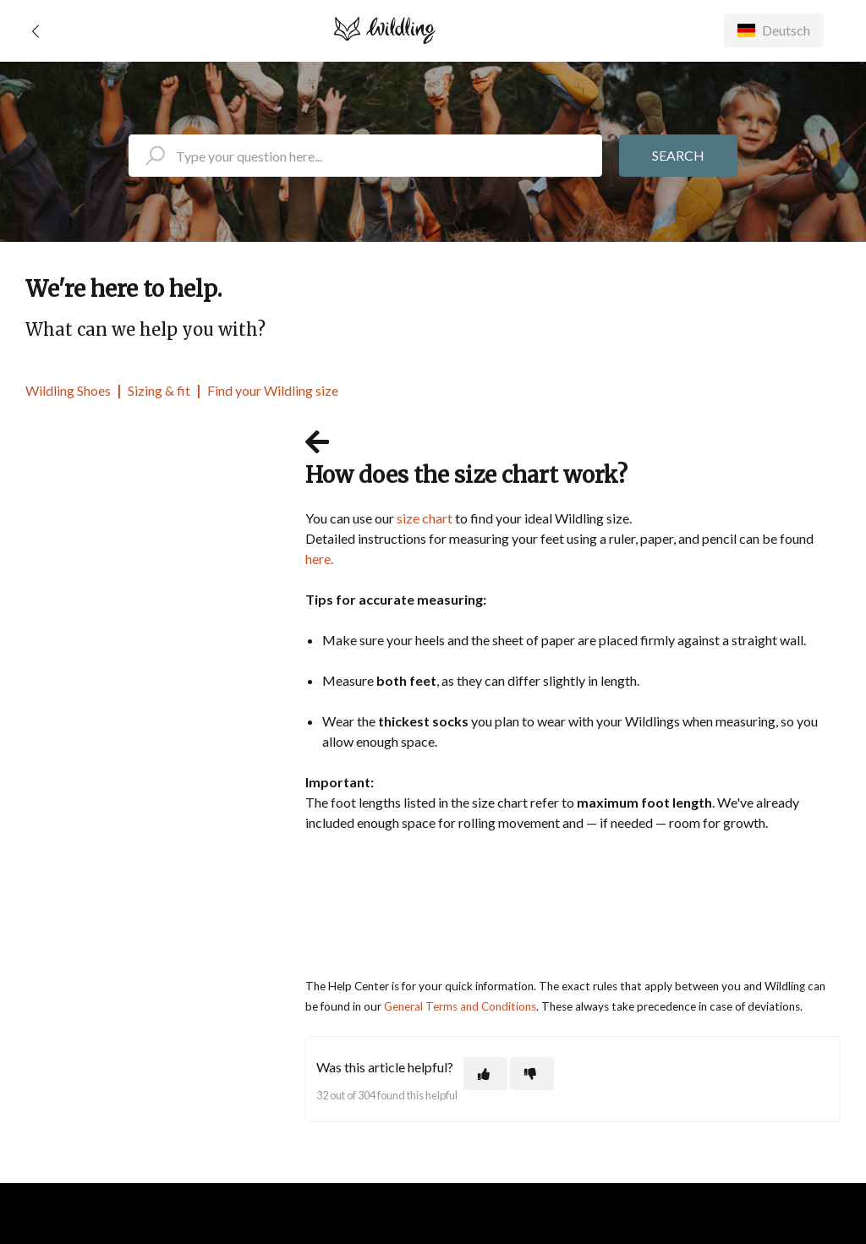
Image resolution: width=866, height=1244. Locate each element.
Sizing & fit (159, 390)
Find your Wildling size (272, 390)
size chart (424, 518)
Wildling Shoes (68, 390)
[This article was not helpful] (532, 1073)
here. (319, 559)
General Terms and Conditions (460, 1006)
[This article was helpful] (485, 1073)
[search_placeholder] (365, 155)
